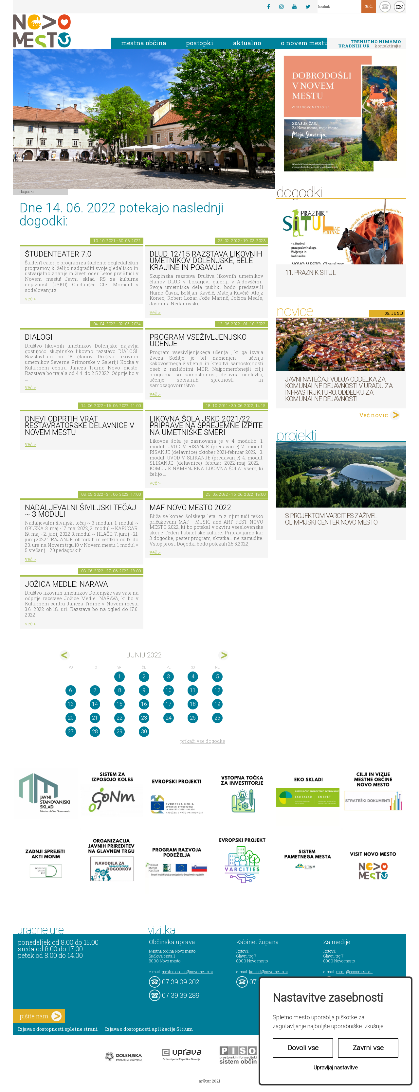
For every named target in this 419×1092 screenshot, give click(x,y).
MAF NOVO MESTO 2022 (190, 507)
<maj (65, 655)
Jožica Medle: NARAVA (66, 584)
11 (193, 690)
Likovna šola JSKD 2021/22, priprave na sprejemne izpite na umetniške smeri (206, 426)
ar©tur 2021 (209, 1080)
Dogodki (27, 191)
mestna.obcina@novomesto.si (187, 971)
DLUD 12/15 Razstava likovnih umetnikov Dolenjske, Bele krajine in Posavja (206, 261)
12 (217, 690)
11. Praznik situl (310, 273)
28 (95, 731)
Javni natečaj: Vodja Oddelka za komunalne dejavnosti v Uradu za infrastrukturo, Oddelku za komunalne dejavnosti (338, 389)
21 (95, 718)
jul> (223, 655)
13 (71, 704)
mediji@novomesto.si (354, 971)
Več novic (373, 415)
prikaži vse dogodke (202, 741)
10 (169, 690)
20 (71, 718)
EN (399, 7)
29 (119, 731)
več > (30, 298)
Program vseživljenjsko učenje (198, 341)
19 (217, 704)
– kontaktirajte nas (369, 44)
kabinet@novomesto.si (268, 971)
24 (169, 718)
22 (119, 718)
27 (71, 731)
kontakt (385, 6)
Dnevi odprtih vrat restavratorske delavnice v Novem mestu (79, 426)
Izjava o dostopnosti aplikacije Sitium (149, 1029)
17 (169, 704)
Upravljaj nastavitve (336, 1068)
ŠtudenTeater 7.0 (58, 254)
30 (144, 731)
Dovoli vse (303, 1048)
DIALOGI (38, 337)
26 (217, 718)
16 (144, 704)
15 (119, 704)
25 (193, 718)
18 (193, 704)
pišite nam (41, 1016)
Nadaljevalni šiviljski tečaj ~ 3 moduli (80, 511)
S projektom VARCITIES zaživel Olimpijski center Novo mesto (331, 519)
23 (144, 718)
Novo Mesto (57, 30)
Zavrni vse (368, 1048)
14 (95, 704)
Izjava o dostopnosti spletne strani (58, 1029)
